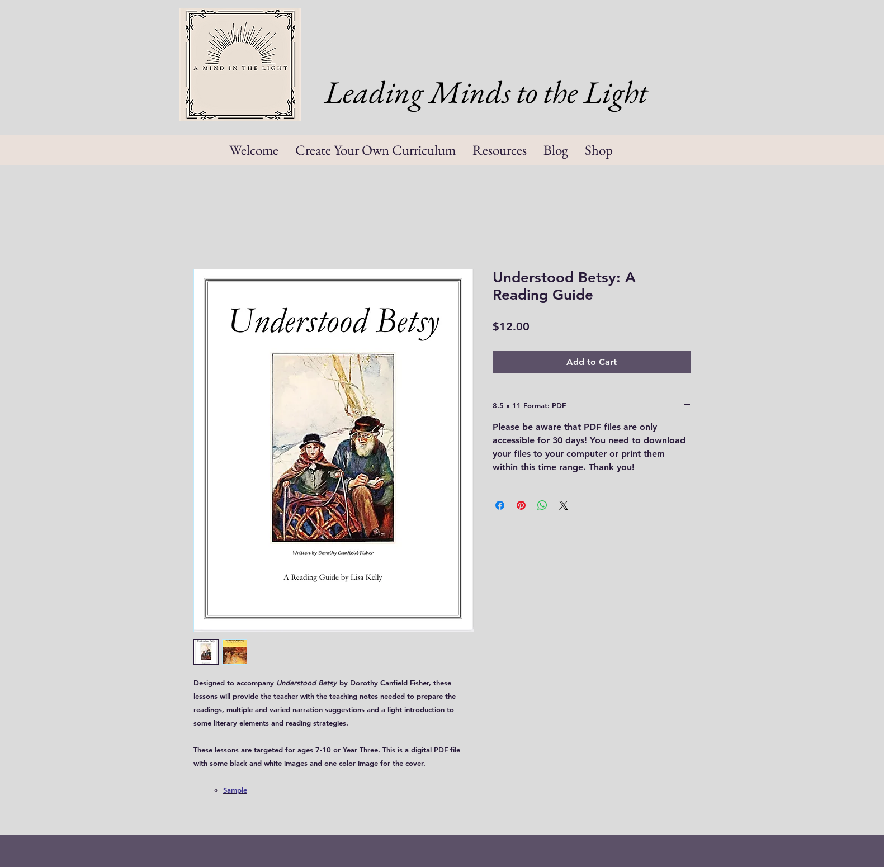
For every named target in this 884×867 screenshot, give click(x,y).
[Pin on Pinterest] (521, 505)
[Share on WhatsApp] (542, 505)
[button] (499, 153)
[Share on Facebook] (500, 505)
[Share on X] (563, 505)
